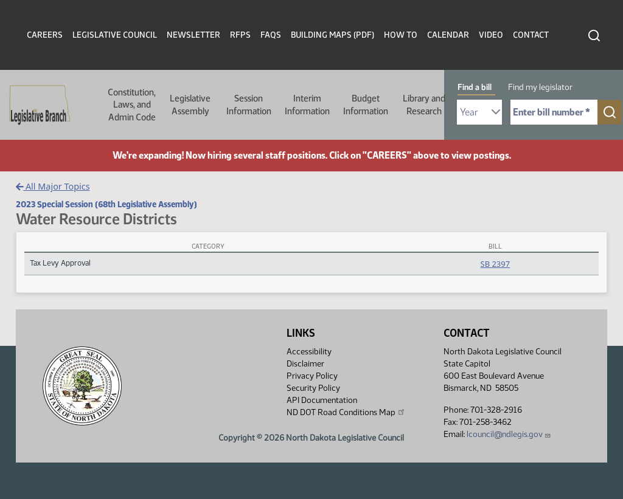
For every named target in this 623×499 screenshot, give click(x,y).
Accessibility (309, 351)
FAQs (270, 35)
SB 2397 (495, 263)
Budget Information (365, 104)
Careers (45, 35)
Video (491, 35)
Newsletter (193, 35)
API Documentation (322, 400)
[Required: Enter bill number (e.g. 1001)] (554, 112)
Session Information (248, 104)
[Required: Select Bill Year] (479, 112)
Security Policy (313, 388)
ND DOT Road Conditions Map (346, 412)
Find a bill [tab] (475, 87)
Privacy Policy (312, 376)
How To (400, 35)
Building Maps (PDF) (332, 35)
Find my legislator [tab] (540, 87)
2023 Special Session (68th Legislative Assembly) (106, 204)
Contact (531, 35)
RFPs (240, 35)
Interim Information (307, 104)
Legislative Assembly (190, 104)
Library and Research (424, 104)
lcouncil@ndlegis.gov (509, 434)
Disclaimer (305, 364)
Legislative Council (114, 35)
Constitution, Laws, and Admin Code (132, 105)
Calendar (448, 35)
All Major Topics (53, 186)
